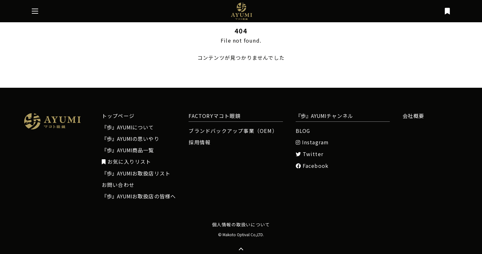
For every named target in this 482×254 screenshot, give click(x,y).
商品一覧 (128, 150)
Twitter (310, 154)
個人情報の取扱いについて (241, 224)
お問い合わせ (118, 184)
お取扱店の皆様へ (139, 196)
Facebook (312, 165)
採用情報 (199, 142)
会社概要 (413, 115)
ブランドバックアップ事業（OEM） (233, 130)
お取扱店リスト (136, 173)
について (128, 127)
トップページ (118, 115)
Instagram (312, 142)
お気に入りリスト (126, 161)
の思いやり (131, 138)
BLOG (303, 130)
